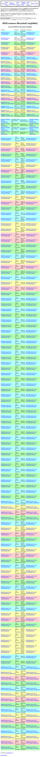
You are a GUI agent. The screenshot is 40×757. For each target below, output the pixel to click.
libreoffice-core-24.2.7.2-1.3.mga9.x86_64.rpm (31, 304)
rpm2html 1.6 (10, 752)
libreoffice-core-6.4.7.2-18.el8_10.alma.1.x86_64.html (8, 705)
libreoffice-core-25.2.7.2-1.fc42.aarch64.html (6, 256)
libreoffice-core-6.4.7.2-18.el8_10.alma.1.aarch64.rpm (33, 689)
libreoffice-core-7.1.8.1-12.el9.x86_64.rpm (31, 603)
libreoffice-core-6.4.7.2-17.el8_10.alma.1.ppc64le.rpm (33, 715)
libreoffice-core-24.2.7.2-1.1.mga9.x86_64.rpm (31, 326)
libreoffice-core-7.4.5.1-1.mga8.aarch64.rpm (31, 427)
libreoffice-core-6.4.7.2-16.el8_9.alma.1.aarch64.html (7, 731)
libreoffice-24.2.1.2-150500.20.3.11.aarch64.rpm (33, 90)
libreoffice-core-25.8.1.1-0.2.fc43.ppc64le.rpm (31, 224)
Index (3, 3)
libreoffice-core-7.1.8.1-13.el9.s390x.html (6, 577)
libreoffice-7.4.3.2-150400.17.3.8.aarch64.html (7, 107)
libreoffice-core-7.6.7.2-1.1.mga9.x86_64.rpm (31, 358)
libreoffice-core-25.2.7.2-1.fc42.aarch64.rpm (31, 256)
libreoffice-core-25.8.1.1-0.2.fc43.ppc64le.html (6, 224)
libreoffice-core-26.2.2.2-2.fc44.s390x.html (6, 171)
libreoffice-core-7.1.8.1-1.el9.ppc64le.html (6, 635)
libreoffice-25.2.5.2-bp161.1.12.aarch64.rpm (32, 58)
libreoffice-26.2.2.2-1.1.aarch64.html (5, 33)
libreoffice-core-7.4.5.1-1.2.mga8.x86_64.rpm (31, 411)
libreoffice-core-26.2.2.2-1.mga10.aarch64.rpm (31, 181)
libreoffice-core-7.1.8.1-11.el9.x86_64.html (6, 625)
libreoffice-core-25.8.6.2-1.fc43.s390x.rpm (31, 203)
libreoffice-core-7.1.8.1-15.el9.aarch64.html (6, 523)
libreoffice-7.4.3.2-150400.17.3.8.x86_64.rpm (33, 115)
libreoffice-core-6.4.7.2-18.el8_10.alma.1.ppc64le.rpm (33, 694)
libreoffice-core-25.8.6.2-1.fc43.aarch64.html (6, 192)
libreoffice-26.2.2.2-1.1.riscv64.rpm (31, 38)
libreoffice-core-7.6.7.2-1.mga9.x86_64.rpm (31, 368)
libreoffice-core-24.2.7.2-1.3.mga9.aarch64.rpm (31, 299)
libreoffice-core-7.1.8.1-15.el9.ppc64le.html (6, 528)
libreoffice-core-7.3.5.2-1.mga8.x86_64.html (6, 464)
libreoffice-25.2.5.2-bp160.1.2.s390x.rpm (31, 82)
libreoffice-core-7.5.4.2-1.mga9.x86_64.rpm (31, 400)
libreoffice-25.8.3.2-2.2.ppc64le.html (5, 48)
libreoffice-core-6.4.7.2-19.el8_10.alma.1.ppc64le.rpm (33, 673)
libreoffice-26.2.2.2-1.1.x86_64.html (5, 43)
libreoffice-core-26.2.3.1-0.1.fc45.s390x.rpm (31, 149)
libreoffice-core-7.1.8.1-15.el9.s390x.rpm (31, 534)
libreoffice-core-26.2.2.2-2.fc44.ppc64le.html (6, 165)
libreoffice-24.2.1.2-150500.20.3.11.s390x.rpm (33, 99)
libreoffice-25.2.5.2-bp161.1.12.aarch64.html (6, 58)
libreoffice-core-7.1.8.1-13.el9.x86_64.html (6, 582)
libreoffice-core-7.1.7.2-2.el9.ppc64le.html (6, 651)
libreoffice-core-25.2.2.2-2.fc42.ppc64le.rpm (31, 283)
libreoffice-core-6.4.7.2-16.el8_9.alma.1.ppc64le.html (7, 737)
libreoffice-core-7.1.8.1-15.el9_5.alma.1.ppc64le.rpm (32, 507)
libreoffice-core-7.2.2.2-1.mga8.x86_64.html (6, 496)
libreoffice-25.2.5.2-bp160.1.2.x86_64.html (6, 86)
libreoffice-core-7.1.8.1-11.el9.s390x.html (6, 619)
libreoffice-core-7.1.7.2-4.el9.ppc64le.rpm (31, 641)
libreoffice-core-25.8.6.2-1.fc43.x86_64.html (6, 208)
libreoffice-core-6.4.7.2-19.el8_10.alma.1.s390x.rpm (32, 678)
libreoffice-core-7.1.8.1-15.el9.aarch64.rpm (31, 523)
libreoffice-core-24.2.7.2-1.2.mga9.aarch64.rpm (31, 310)
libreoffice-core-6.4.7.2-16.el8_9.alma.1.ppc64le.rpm (32, 737)
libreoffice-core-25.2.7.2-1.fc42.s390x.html (6, 267)
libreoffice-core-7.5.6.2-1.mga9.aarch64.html (6, 384)
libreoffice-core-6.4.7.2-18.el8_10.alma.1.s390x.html (7, 699)
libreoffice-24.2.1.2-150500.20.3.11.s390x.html (7, 99)
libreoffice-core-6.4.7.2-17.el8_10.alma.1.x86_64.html (8, 726)
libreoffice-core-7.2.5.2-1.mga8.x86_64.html (6, 486)
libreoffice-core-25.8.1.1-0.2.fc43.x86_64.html (6, 245)
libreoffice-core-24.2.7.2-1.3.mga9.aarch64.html (6, 299)
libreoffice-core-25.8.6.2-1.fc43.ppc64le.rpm (31, 197)
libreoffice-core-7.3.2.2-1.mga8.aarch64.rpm (31, 470)
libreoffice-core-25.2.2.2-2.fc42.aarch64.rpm (31, 278)
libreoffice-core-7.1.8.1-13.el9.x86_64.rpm (31, 582)
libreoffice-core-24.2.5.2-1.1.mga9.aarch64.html (6, 342)
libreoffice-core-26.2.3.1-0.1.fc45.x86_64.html (6, 155)
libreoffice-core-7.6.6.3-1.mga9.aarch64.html (6, 374)
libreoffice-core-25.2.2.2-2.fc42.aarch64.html (6, 278)
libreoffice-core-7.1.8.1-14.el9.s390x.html (6, 555)
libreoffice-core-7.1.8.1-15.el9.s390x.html (6, 534)
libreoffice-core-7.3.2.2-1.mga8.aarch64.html (6, 470)
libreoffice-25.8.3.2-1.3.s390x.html (5, 53)
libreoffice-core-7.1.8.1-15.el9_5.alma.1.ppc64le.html (7, 507)
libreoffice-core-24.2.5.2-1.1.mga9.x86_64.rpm (31, 347)
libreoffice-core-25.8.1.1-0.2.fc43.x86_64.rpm (31, 245)
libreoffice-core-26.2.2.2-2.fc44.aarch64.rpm (31, 160)
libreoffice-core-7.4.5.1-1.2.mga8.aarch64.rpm (31, 406)
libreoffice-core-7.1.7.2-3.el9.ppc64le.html (6, 646)
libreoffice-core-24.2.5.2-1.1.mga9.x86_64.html (6, 347)
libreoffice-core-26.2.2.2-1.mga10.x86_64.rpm (31, 187)
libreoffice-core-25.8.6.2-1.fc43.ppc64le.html (6, 197)
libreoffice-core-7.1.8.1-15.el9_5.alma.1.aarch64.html (7, 502)
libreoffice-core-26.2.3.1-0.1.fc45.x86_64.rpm (31, 155)
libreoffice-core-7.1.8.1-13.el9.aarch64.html (6, 566)
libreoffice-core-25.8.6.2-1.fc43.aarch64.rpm (31, 192)
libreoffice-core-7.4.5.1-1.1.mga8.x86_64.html (6, 422)
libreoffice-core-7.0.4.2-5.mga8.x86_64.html (6, 662)
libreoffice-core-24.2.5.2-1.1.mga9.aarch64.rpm (31, 342)
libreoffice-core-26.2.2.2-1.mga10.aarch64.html (6, 181)
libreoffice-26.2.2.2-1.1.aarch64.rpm (31, 33)
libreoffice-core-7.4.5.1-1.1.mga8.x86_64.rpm (31, 422)
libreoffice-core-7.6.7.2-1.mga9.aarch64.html (6, 363)
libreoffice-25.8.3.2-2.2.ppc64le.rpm (31, 48)
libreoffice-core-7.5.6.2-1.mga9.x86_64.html (6, 390)
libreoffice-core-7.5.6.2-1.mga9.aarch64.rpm (31, 384)
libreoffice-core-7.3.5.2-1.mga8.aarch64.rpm (31, 459)
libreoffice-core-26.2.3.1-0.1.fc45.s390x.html (6, 149)
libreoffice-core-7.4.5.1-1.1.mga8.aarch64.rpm (31, 416)
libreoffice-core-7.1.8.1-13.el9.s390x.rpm (31, 577)
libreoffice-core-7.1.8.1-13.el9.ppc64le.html (6, 571)
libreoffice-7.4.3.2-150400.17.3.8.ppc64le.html (7, 111)
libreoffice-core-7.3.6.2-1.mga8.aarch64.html (6, 448)
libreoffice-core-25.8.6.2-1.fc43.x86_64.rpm (31, 208)
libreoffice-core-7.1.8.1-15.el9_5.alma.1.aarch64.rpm (32, 502)
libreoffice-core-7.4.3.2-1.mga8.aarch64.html (6, 438)
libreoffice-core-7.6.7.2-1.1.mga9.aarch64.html (6, 352)
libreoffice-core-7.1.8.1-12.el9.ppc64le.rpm (31, 593)
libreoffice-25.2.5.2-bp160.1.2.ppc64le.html (6, 78)
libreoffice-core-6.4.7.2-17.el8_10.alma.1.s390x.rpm (32, 721)
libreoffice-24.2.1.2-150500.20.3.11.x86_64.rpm (33, 103)
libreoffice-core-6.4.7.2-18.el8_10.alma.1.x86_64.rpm (33, 705)
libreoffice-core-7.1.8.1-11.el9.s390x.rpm (31, 619)
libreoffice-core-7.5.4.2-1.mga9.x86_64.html (6, 400)
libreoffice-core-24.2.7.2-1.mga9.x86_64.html (6, 336)
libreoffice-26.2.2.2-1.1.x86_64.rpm (31, 43)
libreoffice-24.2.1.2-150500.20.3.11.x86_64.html (7, 103)
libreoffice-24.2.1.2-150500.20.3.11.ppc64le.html (7, 95)
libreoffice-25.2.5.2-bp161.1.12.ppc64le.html (6, 62)
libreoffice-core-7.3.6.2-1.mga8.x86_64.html (6, 454)
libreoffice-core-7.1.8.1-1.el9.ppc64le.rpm (31, 635)
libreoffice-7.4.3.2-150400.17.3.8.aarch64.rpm (33, 107)
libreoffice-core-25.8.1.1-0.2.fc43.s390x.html (6, 235)
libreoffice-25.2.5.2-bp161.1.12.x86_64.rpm (32, 66)
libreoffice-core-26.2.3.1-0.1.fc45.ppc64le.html (6, 144)
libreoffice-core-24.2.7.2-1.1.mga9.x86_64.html (6, 326)
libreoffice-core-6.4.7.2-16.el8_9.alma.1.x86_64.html (7, 747)
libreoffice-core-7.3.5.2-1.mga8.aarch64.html (6, 459)
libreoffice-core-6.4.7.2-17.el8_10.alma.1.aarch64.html (8, 710)
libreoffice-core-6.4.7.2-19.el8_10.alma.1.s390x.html (7, 678)
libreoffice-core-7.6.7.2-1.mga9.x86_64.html (6, 368)
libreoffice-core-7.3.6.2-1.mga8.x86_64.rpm (31, 454)
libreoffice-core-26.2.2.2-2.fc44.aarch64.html (6, 160)
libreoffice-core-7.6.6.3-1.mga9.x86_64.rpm (31, 379)
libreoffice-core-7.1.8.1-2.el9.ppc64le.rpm (31, 630)
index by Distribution (12, 3)
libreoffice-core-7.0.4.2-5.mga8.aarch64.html (6, 657)
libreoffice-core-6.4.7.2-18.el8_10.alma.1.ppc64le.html (8, 694)
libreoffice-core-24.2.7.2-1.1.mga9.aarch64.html (6, 320)
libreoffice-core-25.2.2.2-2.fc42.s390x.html (6, 288)
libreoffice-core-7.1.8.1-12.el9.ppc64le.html (6, 593)
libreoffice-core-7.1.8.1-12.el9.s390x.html (6, 598)
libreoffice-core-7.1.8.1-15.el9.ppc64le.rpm (31, 528)
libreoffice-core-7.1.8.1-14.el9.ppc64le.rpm (31, 550)
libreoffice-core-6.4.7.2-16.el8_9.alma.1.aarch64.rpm (32, 731)
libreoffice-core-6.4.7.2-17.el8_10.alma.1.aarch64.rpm (33, 710)
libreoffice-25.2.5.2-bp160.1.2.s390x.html (6, 82)
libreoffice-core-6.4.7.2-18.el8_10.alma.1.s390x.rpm (32, 699)
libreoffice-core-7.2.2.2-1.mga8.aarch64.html (6, 491)
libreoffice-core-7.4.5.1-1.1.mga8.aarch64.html (6, 416)
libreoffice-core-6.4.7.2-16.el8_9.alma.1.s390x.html (7, 742)
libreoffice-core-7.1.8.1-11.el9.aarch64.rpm (31, 609)
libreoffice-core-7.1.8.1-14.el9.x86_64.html (6, 561)
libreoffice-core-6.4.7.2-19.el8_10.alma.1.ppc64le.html (8, 673)
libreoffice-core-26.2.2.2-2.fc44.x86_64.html (6, 176)
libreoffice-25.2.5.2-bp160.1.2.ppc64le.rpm (32, 78)
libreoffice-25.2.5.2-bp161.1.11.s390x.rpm (32, 70)
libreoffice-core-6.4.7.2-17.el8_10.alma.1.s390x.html (7, 721)
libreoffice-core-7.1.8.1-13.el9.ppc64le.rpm (31, 571)
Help (37, 3)
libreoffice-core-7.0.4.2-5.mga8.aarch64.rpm (31, 657)
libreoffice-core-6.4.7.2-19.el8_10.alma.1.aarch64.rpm (33, 667)
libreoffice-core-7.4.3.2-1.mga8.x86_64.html (6, 443)
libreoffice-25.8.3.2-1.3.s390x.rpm (31, 53)
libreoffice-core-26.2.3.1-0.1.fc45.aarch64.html (6, 139)
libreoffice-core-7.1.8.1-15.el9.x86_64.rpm (31, 539)
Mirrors (33, 3)
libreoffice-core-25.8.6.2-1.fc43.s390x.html (6, 203)
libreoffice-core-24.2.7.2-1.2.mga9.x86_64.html (6, 315)
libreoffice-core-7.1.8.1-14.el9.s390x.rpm (31, 555)
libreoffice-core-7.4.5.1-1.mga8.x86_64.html (6, 432)
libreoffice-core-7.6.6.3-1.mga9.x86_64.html (6, 379)
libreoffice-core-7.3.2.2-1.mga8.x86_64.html (6, 475)
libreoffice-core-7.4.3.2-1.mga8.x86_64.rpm (31, 443)
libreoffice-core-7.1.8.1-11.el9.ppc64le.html (6, 614)
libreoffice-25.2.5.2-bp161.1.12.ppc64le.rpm (32, 62)
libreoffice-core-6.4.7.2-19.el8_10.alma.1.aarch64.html (8, 667)
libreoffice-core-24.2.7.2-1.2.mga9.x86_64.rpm (31, 315)
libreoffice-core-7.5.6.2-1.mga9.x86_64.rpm (31, 390)
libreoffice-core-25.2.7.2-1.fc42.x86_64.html (6, 272)
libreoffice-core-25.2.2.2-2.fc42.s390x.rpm (31, 288)
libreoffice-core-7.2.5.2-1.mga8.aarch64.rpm (31, 480)
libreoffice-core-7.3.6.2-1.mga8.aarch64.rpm (31, 448)
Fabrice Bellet (4, 755)
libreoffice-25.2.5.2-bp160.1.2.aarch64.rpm (32, 74)
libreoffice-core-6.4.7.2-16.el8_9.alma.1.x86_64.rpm (32, 747)
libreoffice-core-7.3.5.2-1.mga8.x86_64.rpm (31, 464)
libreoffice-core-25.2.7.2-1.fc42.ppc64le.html (6, 262)
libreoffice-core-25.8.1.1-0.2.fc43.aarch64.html (6, 213)
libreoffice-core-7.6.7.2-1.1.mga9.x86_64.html (6, 358)
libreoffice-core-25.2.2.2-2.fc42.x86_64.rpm (31, 294)
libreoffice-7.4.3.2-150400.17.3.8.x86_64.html (7, 115)
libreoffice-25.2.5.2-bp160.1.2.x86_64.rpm (32, 86)
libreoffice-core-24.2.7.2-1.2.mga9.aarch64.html (6, 310)
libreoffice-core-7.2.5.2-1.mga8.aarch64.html (6, 480)
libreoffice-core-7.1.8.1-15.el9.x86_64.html (6, 539)
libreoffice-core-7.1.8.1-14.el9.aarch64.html (6, 544)
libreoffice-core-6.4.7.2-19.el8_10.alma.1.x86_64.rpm (33, 683)
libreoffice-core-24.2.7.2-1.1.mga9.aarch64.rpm (31, 320)
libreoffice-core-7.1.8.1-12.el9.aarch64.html (6, 587)
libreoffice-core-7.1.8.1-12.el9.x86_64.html (6, 603)
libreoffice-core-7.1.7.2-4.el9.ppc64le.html (6, 641)
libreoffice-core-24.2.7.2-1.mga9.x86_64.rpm (31, 336)
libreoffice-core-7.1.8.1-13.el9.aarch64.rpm (31, 566)
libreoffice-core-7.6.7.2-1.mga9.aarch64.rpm (31, 363)
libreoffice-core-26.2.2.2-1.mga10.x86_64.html (6, 187)
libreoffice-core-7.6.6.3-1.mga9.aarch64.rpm (31, 374)
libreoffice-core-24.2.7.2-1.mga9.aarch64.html (6, 331)
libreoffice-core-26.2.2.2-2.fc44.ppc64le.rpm (31, 165)
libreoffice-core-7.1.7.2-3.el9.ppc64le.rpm (31, 646)
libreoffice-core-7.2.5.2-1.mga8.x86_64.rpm (31, 486)
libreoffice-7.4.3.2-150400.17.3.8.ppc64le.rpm (33, 111)
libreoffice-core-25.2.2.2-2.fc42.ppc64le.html (6, 283)
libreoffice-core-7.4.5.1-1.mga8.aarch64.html (6, 427)
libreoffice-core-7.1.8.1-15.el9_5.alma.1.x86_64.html (7, 518)
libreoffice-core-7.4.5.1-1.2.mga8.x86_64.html (6, 411)
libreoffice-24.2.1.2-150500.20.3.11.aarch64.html (7, 90)
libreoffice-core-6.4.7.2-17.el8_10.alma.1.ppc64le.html (8, 715)
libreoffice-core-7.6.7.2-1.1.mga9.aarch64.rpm (31, 352)
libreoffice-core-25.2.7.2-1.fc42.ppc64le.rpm (31, 262)
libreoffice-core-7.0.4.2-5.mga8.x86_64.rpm (31, 662)
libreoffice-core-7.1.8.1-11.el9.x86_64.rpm (31, 625)
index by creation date (24, 3)
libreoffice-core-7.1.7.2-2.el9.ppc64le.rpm (31, 651)
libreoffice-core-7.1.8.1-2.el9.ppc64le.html (6, 630)
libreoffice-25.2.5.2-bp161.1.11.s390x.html (6, 70)
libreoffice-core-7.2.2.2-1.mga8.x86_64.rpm (31, 496)
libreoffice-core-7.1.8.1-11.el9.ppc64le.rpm (31, 614)
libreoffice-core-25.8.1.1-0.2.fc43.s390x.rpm (31, 235)
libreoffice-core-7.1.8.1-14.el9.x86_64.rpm (31, 561)
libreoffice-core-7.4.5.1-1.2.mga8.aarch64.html (6, 406)
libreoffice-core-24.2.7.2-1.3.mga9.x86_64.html (6, 304)
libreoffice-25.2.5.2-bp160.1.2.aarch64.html (6, 74)
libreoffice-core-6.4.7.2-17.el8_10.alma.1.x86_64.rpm (33, 726)
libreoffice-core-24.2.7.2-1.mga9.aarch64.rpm (31, 331)
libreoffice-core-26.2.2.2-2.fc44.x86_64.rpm (31, 176)
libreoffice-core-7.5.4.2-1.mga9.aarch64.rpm (31, 395)
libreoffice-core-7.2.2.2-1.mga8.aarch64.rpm (31, 491)
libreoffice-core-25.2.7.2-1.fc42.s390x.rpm (31, 267)
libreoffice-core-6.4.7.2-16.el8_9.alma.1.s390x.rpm (32, 742)
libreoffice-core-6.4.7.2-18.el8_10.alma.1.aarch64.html (8, 689)
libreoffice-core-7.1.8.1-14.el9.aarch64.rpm (31, 544)
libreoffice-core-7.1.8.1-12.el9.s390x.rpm (31, 598)
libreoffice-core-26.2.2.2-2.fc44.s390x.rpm (31, 171)
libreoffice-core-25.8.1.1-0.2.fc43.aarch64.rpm (31, 213)
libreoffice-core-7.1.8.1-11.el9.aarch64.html (6, 609)
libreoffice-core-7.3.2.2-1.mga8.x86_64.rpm (31, 475)
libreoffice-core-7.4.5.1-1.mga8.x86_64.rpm (31, 432)
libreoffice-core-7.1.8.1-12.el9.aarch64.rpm (31, 587)
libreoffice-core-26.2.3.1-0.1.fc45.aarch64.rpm (31, 139)
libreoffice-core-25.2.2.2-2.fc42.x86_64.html (6, 294)
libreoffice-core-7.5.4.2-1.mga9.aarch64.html (6, 395)
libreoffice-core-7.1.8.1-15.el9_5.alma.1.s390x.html (7, 512)
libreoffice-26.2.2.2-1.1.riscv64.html (5, 38)
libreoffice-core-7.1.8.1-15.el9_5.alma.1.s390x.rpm (32, 512)
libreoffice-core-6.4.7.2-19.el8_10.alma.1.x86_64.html (8, 683)
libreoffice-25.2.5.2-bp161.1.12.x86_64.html (6, 66)
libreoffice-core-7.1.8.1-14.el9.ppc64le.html (6, 550)
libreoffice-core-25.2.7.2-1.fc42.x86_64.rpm (31, 272)
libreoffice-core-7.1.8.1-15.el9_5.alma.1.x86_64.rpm (32, 518)
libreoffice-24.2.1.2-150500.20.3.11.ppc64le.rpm (33, 95)
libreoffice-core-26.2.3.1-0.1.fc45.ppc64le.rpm (31, 144)
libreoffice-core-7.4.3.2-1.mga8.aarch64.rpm (31, 438)
